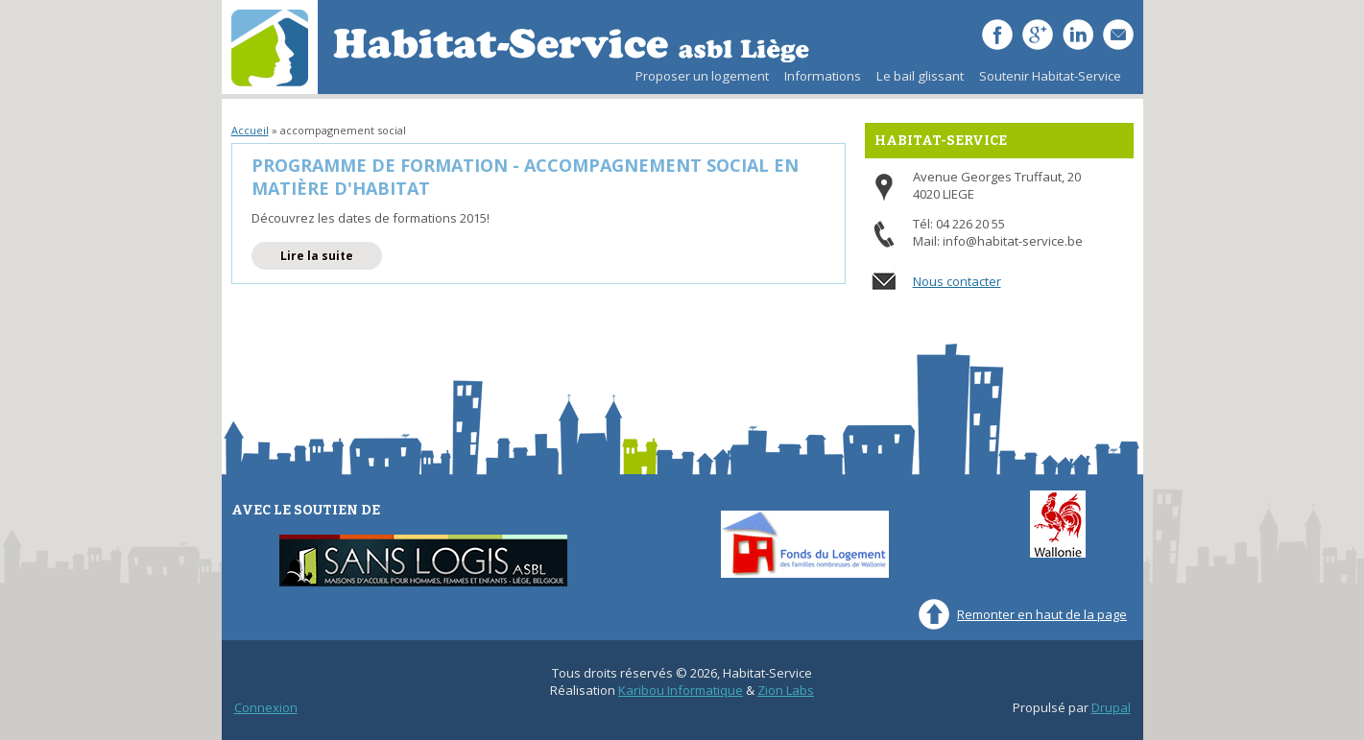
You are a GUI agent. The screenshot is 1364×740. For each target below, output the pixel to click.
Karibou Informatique (680, 690)
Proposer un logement (702, 75)
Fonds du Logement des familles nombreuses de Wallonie (805, 544)
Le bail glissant (916, 80)
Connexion (266, 707)
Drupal (1111, 707)
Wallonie (1058, 524)
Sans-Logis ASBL (423, 561)
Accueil (250, 130)
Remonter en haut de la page (1042, 614)
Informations (822, 75)
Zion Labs (785, 690)
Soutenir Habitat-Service (1050, 75)
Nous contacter (957, 281)
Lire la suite (331, 255)
